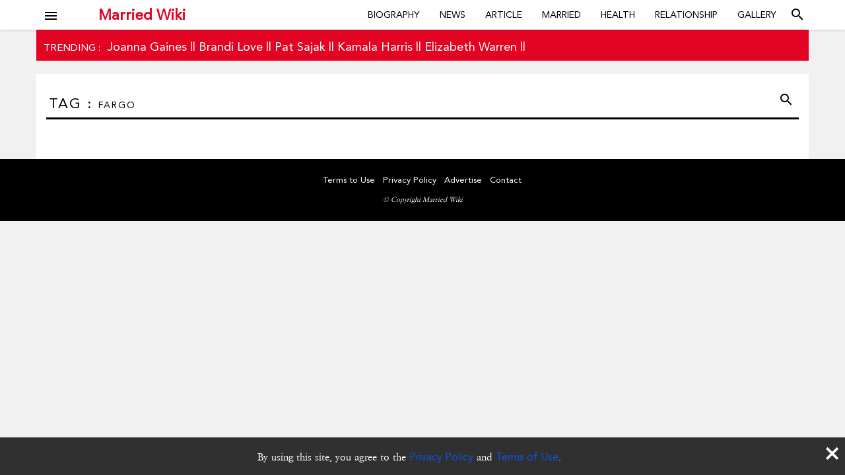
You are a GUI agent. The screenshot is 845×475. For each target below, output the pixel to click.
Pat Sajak (300, 46)
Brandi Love (231, 46)
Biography (394, 14)
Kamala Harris (375, 46)
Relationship (686, 14)
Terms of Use (527, 457)
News (452, 14)
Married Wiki (142, 14)
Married (561, 14)
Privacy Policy (441, 457)
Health (618, 14)
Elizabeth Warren (470, 46)
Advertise (463, 180)
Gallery (756, 14)
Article (503, 14)
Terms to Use (349, 180)
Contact (506, 180)
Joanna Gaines (147, 46)
